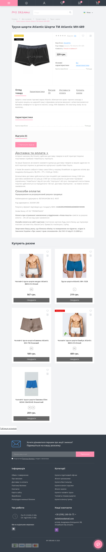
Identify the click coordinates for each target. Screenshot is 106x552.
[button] (44, 3)
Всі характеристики (82, 64)
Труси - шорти (55, 19)
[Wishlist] (83, 35)
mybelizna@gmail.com (64, 518)
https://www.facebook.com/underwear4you (13, 529)
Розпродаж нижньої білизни (23, 499)
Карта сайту (17, 492)
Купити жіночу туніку (63, 499)
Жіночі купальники (62, 478)
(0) (75, 36)
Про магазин (17, 478)
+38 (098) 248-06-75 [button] (65, 514)
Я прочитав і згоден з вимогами (31, 459)
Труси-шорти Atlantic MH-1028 (74, 281)
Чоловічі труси (41, 19)
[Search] (70, 12)
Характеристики (37, 91)
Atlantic (67, 43)
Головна (14, 19)
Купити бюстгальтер (63, 482)
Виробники (16, 496)
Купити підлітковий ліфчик (66, 475)
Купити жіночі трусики (64, 485)
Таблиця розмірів (8, 428)
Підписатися (85, 454)
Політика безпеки (28, 459)
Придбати (31, 300)
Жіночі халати (60, 489)
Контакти (15, 489)
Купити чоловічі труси (64, 492)
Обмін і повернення (20, 475)
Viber (56, 530)
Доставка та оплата (20, 482)
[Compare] (90, 35)
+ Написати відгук (26, 144)
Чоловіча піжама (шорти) (65, 496)
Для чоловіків (26, 19)
